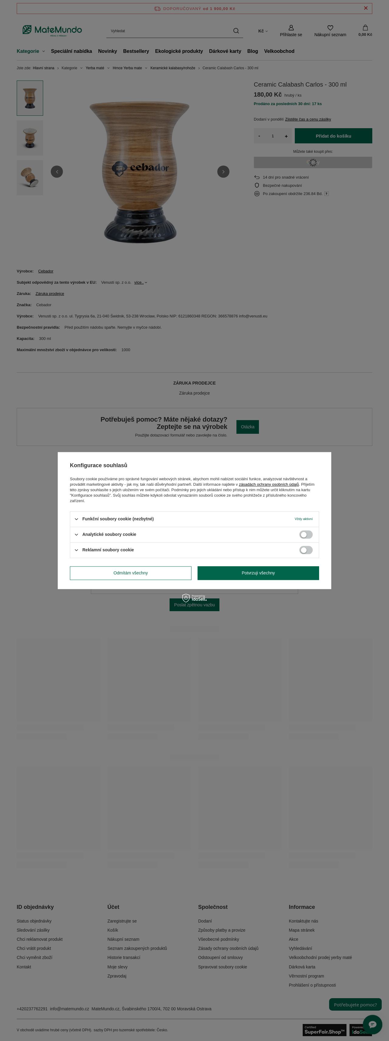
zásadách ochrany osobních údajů (269, 484)
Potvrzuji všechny (258, 572)
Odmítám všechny (131, 572)
